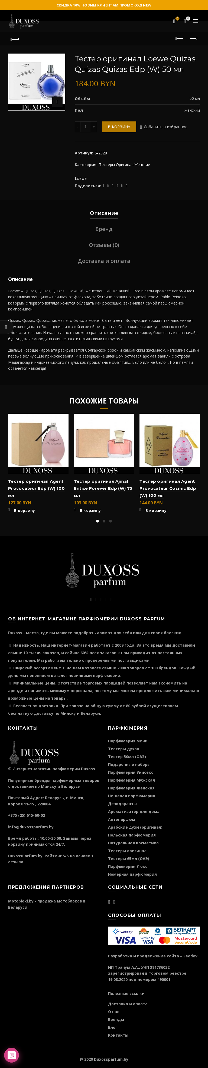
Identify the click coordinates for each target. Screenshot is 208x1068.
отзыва (15, 861)
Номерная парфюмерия (132, 874)
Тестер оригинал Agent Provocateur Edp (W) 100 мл (36, 488)
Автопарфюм (121, 819)
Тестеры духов (123, 748)
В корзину (119, 126)
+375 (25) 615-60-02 (26, 815)
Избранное (177, 19)
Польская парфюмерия (132, 835)
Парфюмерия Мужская (131, 780)
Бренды (116, 1019)
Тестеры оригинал (127, 850)
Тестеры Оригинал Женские (124, 164)
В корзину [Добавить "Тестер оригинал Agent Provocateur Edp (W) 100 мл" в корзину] (24, 510)
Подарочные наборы (129, 764)
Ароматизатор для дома (134, 811)
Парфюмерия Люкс (127, 866)
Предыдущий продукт (180, 38)
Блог (112, 1027)
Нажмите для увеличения (57, 102)
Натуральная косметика (133, 842)
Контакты (118, 1035)
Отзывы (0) (104, 245)
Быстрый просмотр (64, 428)
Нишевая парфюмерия (131, 795)
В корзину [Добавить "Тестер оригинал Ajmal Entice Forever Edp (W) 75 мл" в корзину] (90, 510)
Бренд (104, 229)
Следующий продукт (193, 38)
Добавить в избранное (166, 126)
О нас (113, 1011)
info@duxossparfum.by (31, 826)
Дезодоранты (122, 803)
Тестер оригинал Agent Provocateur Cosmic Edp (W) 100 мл (167, 488)
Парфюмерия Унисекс (130, 772)
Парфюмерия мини (128, 740)
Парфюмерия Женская (131, 788)
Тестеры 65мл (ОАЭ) (128, 858)
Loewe (81, 178)
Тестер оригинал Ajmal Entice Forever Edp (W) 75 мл (103, 488)
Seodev (190, 955)
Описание (104, 213)
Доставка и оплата (104, 260)
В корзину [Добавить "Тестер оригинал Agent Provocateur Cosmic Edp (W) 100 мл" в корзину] (156, 510)
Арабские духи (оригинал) (135, 827)
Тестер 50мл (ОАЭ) (127, 756)
